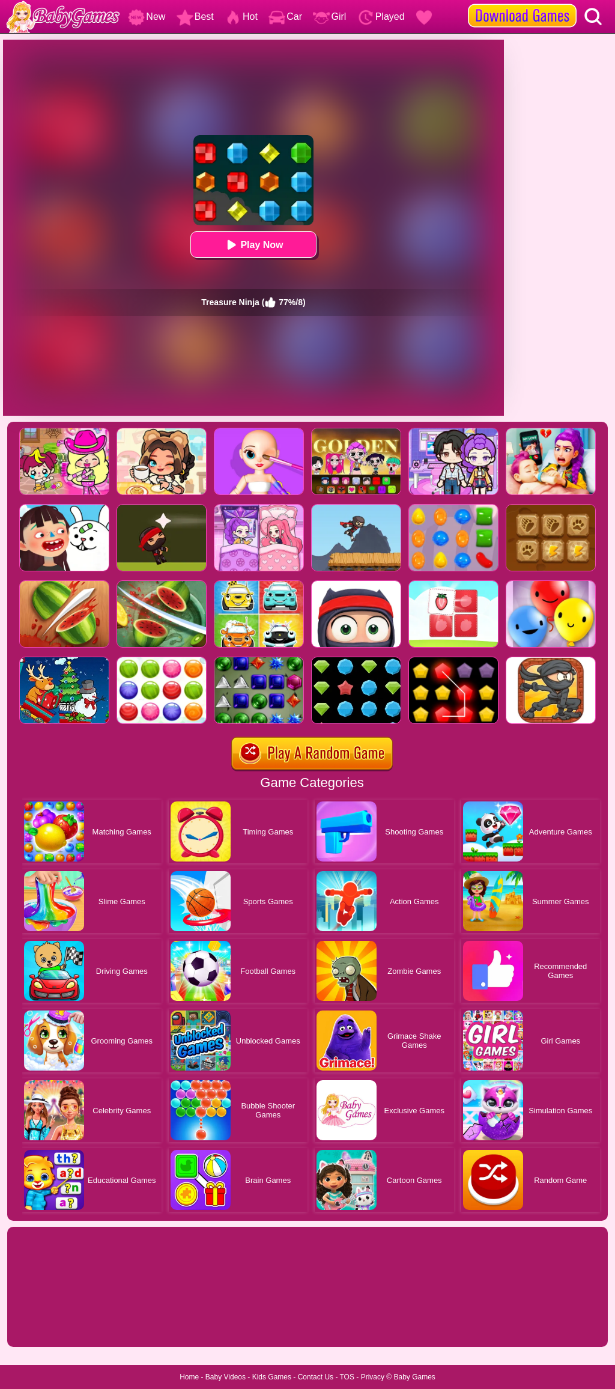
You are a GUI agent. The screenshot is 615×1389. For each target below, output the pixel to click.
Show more (47, 1324)
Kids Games (271, 1377)
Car (285, 16)
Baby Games (414, 1377)
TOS (347, 1377)
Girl (329, 16)
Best (195, 16)
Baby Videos (225, 1377)
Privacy (372, 1377)
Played (381, 16)
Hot (241, 16)
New (146, 16)
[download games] (522, 4)
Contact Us (315, 1377)
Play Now (253, 244)
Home (189, 1377)
